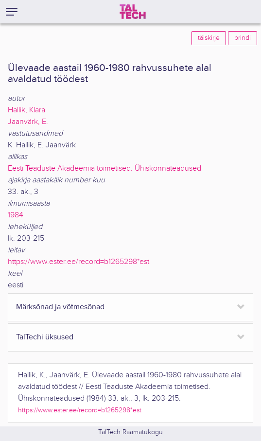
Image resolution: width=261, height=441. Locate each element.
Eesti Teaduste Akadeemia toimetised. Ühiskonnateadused (104, 168)
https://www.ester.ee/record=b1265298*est (78, 261)
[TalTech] (132, 11)
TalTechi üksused (44, 337)
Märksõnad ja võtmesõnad (60, 307)
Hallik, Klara (26, 110)
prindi (242, 38)
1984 (15, 215)
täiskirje (209, 38)
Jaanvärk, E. (28, 121)
